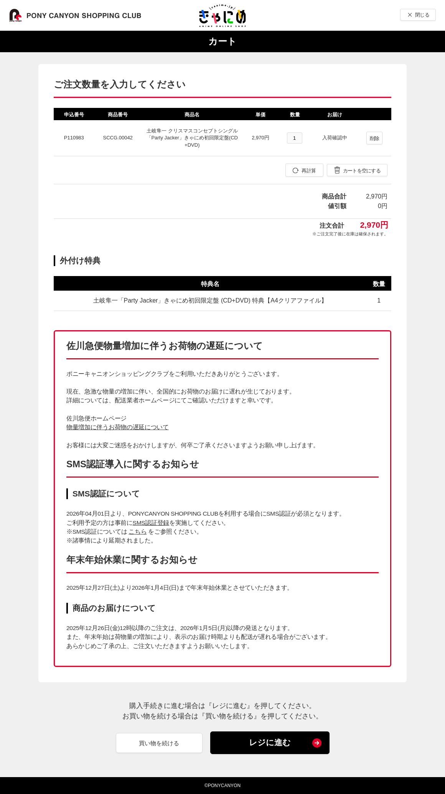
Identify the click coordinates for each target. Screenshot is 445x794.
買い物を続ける (159, 743)
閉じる (422, 15)
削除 (374, 138)
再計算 (309, 171)
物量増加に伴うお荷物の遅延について (117, 427)
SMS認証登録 (151, 522)
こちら (138, 531)
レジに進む (270, 742)
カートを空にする (362, 171)
